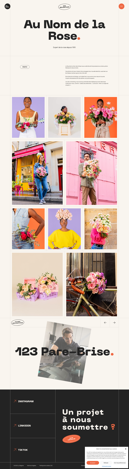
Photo (25, 67)
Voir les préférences (120, 463)
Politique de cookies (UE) (46, 465)
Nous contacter (71, 439)
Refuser (106, 463)
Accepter (92, 463)
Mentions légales (31, 465)
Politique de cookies (106, 466)
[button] (126, 449)
